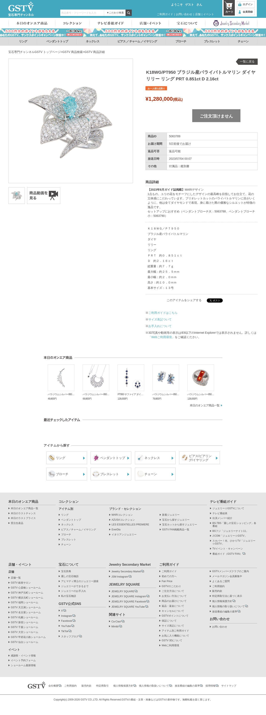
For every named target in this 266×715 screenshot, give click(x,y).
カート (229, 8)
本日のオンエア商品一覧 (204, 405)
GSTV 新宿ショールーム (24, 622)
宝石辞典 (66, 571)
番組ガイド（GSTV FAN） (227, 553)
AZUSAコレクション (123, 520)
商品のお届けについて (174, 601)
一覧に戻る (247, 61)
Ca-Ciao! (116, 621)
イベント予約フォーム (23, 660)
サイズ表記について (173, 625)
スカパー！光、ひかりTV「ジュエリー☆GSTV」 (233, 542)
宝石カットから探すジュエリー (179, 524)
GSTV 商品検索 (72, 52)
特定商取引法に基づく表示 (227, 596)
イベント (208, 14)
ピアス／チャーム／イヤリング (78, 529)
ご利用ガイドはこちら (162, 312)
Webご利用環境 (170, 645)
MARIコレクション (122, 515)
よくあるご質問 (221, 581)
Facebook (66, 620)
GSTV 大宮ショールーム (24, 632)
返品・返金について (173, 606)
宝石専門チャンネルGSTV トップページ (34, 52)
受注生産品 (17, 523)
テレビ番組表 (219, 513)
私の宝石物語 (68, 596)
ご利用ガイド (165, 14)
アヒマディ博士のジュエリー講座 (80, 581)
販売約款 (217, 591)
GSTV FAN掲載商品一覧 (175, 529)
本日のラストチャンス (23, 513)
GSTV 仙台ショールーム (24, 642)
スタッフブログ (70, 636)
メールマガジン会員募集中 (227, 576)
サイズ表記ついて (160, 319)
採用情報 (211, 685)
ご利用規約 (218, 586)
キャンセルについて (173, 611)
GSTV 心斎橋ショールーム (26, 587)
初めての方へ (169, 576)
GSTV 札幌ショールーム (24, 617)
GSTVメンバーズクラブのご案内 (230, 571)
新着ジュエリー (171, 515)
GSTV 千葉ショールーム (24, 627)
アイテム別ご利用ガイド (175, 630)
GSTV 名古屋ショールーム (26, 612)
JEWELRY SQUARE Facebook (128, 601)
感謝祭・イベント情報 (23, 655)
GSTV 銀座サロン (21, 582)
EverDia (116, 529)
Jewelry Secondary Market (126, 571)
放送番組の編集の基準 (224, 611)
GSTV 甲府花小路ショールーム (28, 637)
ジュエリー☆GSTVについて (228, 508)
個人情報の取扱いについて (154, 685)
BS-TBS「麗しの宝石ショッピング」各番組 (234, 524)
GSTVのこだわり (171, 586)
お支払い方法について (174, 596)
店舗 (198, 14)
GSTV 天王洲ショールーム (26, 607)
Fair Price (167, 581)
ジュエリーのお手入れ (73, 591)
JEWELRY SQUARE (122, 591)
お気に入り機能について (175, 635)
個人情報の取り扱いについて (228, 606)
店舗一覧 (16, 577)
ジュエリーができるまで (75, 586)
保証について (169, 620)
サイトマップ (228, 685)
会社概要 (53, 685)
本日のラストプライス (23, 518)
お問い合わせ (184, 14)
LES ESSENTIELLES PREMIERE (130, 524)
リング (23, 41)
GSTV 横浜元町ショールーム (27, 597)
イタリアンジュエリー (124, 534)
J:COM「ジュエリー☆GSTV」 (229, 536)
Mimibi (115, 626)
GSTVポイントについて (175, 615)
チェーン (243, 41)
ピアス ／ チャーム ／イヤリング (137, 41)
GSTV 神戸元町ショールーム (27, 592)
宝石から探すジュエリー (176, 520)
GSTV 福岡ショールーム (24, 602)
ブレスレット (212, 41)
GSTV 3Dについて (172, 640)
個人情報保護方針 (222, 601)
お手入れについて (160, 326)
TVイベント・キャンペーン (227, 548)
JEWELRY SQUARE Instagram (128, 596)
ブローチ (180, 41)
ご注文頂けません (216, 116)
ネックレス (92, 41)
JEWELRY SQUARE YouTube (128, 606)
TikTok (64, 631)
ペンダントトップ (57, 41)
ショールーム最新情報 (23, 665)
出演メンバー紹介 (222, 518)
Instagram (66, 615)
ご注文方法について (173, 591)
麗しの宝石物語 (70, 576)
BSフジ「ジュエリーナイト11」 (230, 531)
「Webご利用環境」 (161, 337)
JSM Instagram (119, 576)
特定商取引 (102, 685)
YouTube (66, 626)
